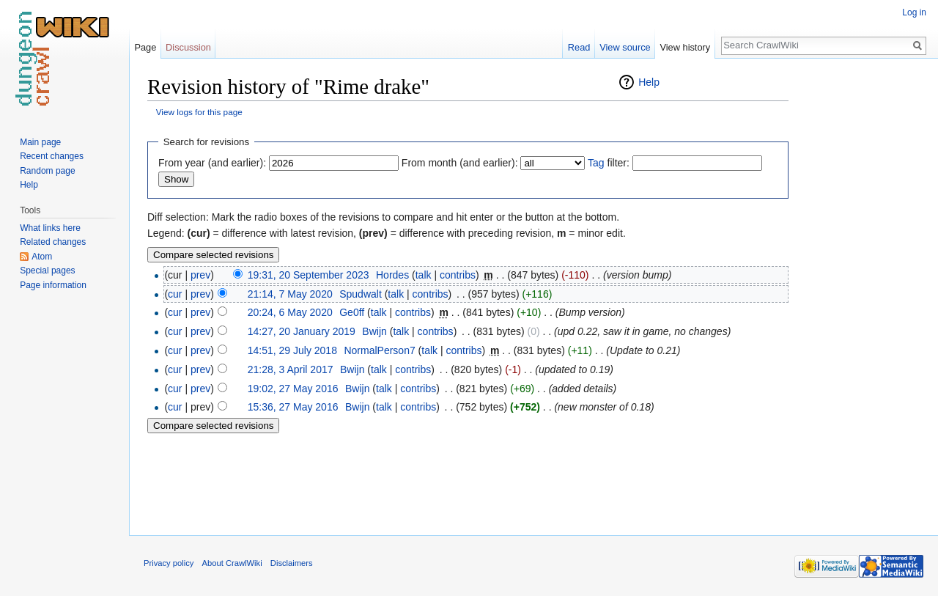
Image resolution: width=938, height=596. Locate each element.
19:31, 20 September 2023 (308, 275)
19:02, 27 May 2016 (293, 388)
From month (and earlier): (460, 163)
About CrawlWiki (232, 563)
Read (579, 47)
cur (175, 294)
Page (145, 47)
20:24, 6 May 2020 (290, 312)
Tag (596, 163)
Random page (47, 171)
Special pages (47, 270)
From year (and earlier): (212, 163)
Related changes (53, 242)
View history (685, 47)
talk (424, 275)
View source (624, 47)
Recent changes (52, 156)
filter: (608, 163)
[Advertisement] (861, 293)
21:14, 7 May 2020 (290, 294)
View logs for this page (199, 112)
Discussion (188, 47)
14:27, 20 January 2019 (301, 331)
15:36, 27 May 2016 (293, 407)
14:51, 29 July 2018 (292, 350)
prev (200, 275)
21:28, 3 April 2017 (290, 369)
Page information (53, 285)
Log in (914, 12)
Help (649, 82)
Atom (42, 256)
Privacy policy (168, 563)
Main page (40, 142)
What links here (50, 228)
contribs (458, 275)
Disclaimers (291, 563)
